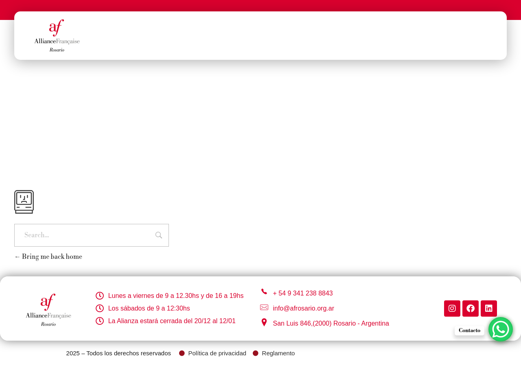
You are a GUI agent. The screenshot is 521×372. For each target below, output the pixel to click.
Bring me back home (48, 257)
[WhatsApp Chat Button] (500, 329)
